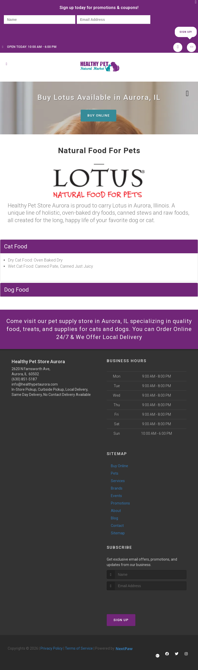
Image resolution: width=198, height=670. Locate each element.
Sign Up (121, 620)
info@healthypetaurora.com (35, 384)
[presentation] (21, 32)
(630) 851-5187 (24, 379)
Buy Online (98, 115)
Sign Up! (185, 32)
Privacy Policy (51, 648)
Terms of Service (79, 648)
